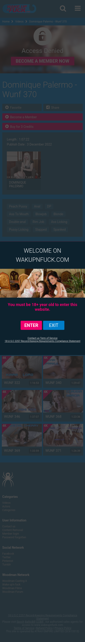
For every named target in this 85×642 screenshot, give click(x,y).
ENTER (31, 325)
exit (53, 325)
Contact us (33, 338)
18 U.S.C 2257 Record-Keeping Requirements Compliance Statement (42, 341)
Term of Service (49, 338)
